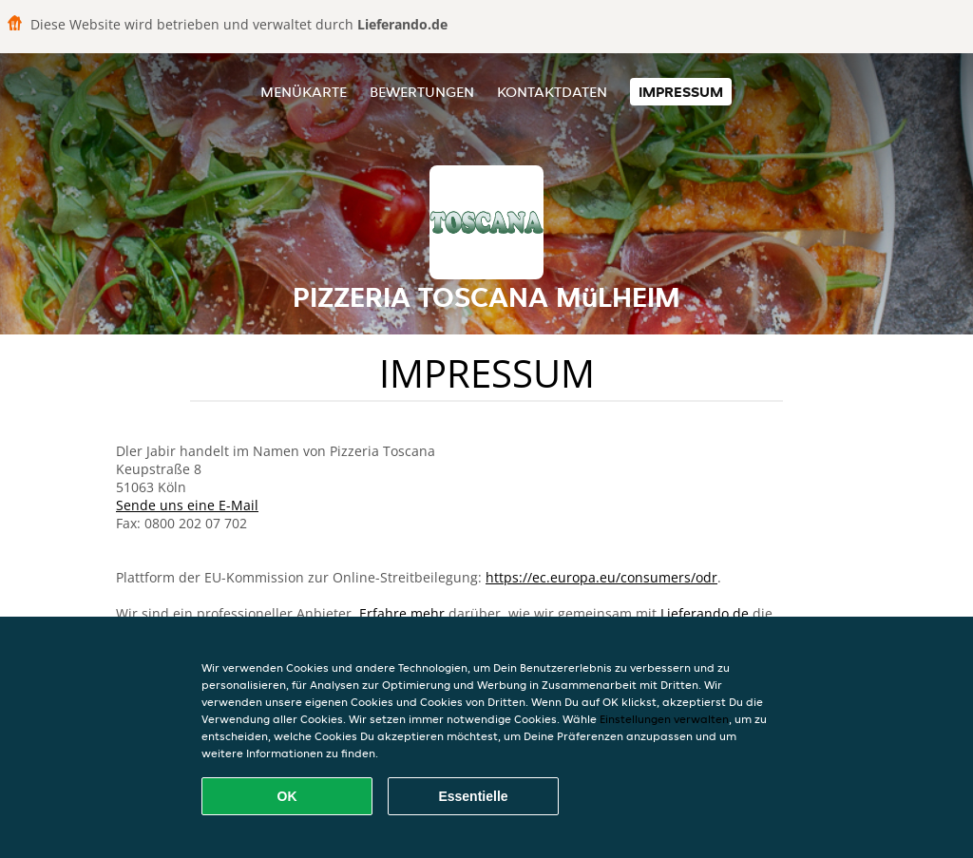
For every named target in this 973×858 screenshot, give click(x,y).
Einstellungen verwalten (664, 719)
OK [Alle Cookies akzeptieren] (287, 796)
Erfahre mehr (402, 613)
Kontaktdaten (552, 92)
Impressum (681, 92)
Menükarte (303, 92)
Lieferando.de (704, 613)
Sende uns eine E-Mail (187, 505)
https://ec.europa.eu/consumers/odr (601, 577)
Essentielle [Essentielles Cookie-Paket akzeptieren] (472, 796)
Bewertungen (422, 92)
